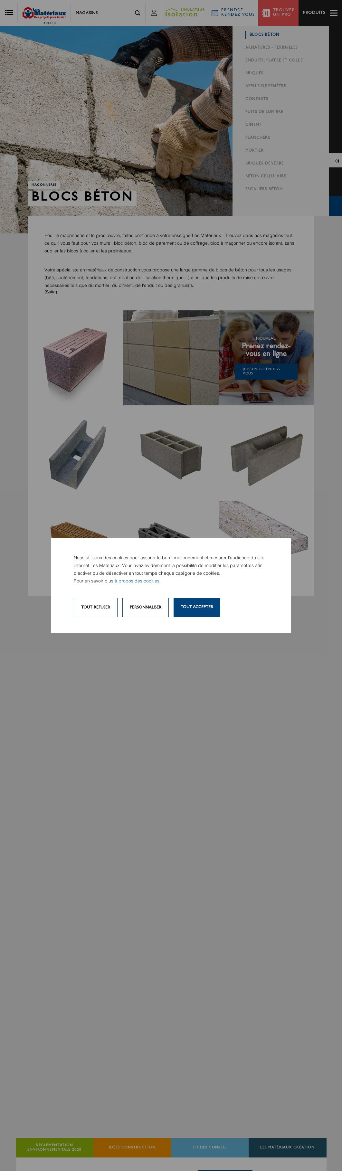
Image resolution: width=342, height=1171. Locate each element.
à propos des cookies (137, 581)
